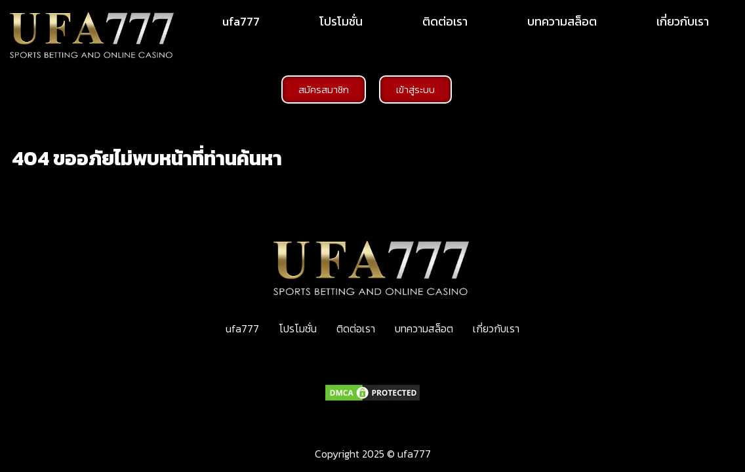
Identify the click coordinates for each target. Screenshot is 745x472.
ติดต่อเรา (445, 21)
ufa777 (241, 21)
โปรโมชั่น (341, 21)
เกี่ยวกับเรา (682, 21)
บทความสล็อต (562, 21)
